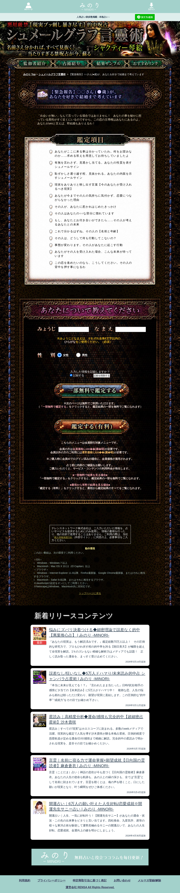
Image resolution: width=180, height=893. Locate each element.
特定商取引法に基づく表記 (90, 880)
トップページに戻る (90, 593)
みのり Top (29, 74)
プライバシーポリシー (51, 880)
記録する (77, 375)
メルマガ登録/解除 (149, 880)
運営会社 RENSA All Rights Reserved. (90, 887)
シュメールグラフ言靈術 (52, 74)
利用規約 (24, 880)
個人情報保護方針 (63, 537)
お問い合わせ (122, 880)
